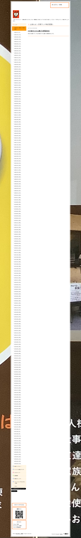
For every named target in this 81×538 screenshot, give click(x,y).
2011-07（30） (17, 426)
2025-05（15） (17, 46)
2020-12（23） (17, 167)
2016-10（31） (17, 282)
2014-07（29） (17, 344)
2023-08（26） (17, 94)
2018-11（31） (17, 225)
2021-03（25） (17, 160)
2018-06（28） (17, 236)
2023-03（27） (17, 105)
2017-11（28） (17, 252)
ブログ (15, 486)
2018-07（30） (17, 234)
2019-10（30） (17, 199)
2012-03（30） (17, 408)
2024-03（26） (17, 78)
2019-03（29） (17, 215)
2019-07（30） (17, 206)
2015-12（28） (17, 305)
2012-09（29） (17, 394)
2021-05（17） (17, 156)
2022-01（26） (17, 137)
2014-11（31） (17, 335)
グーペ (57, 534)
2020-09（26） (17, 174)
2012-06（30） (17, 401)
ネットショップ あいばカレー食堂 (19, 482)
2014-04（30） (17, 351)
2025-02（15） (17, 53)
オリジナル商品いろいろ (19, 469)
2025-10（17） (17, 34)
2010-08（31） (17, 452)
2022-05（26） (17, 128)
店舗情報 (16, 475)
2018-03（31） (17, 243)
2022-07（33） (17, 124)
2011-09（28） (17, 422)
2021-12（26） (17, 140)
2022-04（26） (17, 131)
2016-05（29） (17, 293)
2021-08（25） (17, 149)
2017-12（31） (17, 250)
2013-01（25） (17, 385)
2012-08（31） (17, 397)
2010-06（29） (17, 456)
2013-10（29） (17, 364)
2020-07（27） (17, 179)
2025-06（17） (17, 43)
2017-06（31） (17, 264)
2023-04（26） (17, 103)
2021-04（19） (17, 158)
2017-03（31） (17, 270)
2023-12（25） (17, 85)
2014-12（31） (17, 332)
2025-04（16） (17, 48)
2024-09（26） (17, 64)
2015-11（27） (17, 307)
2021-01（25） (17, 165)
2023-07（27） (17, 96)
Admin (61, 534)
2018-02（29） (17, 245)
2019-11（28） (17, 197)
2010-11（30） (17, 445)
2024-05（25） (17, 73)
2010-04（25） (17, 461)
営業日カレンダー (17, 478)
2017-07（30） (17, 261)
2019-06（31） (17, 209)
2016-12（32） (17, 277)
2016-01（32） (17, 303)
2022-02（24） (17, 135)
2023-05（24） (17, 101)
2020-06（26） (17, 181)
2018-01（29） (17, 248)
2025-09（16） (17, 36)
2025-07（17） (17, 41)
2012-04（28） (17, 406)
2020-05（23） (17, 183)
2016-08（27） (17, 287)
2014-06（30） (17, 346)
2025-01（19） (17, 55)
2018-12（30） (17, 222)
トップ (15, 24)
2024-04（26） (17, 75)
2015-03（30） (17, 326)
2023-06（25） (17, 98)
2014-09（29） (17, 339)
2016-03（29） (17, 298)
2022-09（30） (17, 119)
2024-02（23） (17, 80)
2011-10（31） (17, 420)
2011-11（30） (17, 417)
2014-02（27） (17, 355)
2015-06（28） (17, 319)
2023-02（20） (17, 108)
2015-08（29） (17, 314)
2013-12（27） (17, 360)
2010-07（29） (17, 454)
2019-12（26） (17, 195)
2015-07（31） (17, 316)
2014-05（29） (17, 348)
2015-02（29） (17, 328)
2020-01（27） (17, 192)
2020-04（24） (17, 186)
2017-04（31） (17, 268)
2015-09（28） (17, 312)
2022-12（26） (17, 112)
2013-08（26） (17, 369)
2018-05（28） (17, 238)
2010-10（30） (17, 447)
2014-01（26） (17, 358)
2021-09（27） (17, 147)
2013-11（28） (17, 362)
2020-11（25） (17, 170)
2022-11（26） (17, 114)
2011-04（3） (17, 433)
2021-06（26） (17, 153)
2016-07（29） (17, 289)
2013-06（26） (17, 374)
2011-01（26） (17, 440)
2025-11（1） (17, 32)
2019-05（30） (17, 211)
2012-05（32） (17, 403)
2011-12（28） (17, 415)
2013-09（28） (17, 367)
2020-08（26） (17, 176)
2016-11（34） (17, 280)
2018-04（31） (17, 241)
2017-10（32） (17, 254)
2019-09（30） (17, 202)
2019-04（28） (17, 213)
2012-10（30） (17, 392)
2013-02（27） (17, 383)
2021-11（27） (17, 142)
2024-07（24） (17, 69)
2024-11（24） (17, 59)
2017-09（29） (17, 257)
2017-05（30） (17, 266)
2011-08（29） (17, 424)
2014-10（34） (17, 337)
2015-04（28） (17, 323)
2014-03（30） (17, 353)
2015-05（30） (17, 321)
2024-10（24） (17, 62)
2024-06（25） (17, 71)
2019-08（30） (17, 204)
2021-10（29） (17, 144)
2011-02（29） (17, 438)
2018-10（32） (17, 227)
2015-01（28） (17, 330)
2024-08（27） (17, 66)
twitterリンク (17, 472)
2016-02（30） (17, 300)
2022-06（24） (17, 126)
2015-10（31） (17, 309)
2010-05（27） (17, 459)
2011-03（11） (17, 436)
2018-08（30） (17, 231)
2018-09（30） (17, 229)
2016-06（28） (17, 291)
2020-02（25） (17, 190)
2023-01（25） (17, 110)
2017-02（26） (17, 273)
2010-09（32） (17, 449)
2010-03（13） (17, 463)
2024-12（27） (17, 57)
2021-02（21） (17, 163)
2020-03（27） (17, 188)
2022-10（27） (17, 117)
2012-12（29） (17, 387)
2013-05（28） (17, 376)
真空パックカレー (17, 466)
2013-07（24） (17, 371)
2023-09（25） (17, 92)
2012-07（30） (17, 399)
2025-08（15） (17, 39)
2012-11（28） (17, 390)
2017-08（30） (17, 259)
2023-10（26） (17, 89)
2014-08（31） (17, 342)
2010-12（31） (17, 442)
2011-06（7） (17, 429)
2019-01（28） (17, 220)
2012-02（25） (17, 410)
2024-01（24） (17, 82)
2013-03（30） (17, 381)
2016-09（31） (17, 284)
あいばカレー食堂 (19, 533)
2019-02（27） (17, 218)
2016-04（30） (17, 296)
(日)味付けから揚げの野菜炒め (39, 31)
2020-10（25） (17, 172)
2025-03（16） (17, 50)
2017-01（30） (17, 275)
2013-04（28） (17, 378)
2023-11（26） (17, 87)
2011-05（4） (17, 431)
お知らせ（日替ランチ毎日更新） (19, 28)
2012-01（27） (17, 413)
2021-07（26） (17, 151)
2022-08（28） (17, 121)
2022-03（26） (17, 133)
